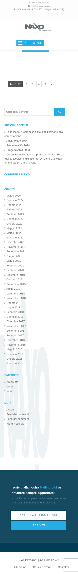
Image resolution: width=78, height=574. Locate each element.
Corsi (9, 386)
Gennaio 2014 (15, 363)
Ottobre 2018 (14, 302)
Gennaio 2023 (15, 218)
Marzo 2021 (13, 260)
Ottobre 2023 (14, 204)
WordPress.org (15, 423)
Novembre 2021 (16, 246)
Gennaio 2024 (15, 200)
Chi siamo (20, 567)
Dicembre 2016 (15, 340)
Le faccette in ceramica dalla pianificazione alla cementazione (33, 134)
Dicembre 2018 (15, 293)
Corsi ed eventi (42, 567)
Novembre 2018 (16, 298)
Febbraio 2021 (15, 265)
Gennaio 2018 (15, 316)
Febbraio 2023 (15, 214)
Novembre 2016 (16, 344)
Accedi (10, 409)
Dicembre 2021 (15, 242)
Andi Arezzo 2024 (17, 140)
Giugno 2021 (14, 256)
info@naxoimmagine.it (40, 6)
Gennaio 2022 (15, 237)
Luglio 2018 (13, 307)
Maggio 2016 (14, 349)
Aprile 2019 (13, 288)
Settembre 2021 (16, 251)
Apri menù (33, 43)
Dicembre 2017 (15, 321)
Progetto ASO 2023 (18, 149)
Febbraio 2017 (15, 335)
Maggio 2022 (14, 228)
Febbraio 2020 (15, 270)
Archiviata (12, 381)
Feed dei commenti (18, 418)
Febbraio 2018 (15, 312)
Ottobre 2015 (14, 358)
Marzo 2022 (13, 232)
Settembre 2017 (16, 330)
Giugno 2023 (14, 209)
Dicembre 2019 (15, 274)
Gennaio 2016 (15, 354)
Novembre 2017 (16, 326)
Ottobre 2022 (14, 223)
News (9, 391)
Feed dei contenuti (17, 414)
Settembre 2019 (16, 284)
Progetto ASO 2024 (18, 145)
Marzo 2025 (13, 195)
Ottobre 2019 (14, 279)
